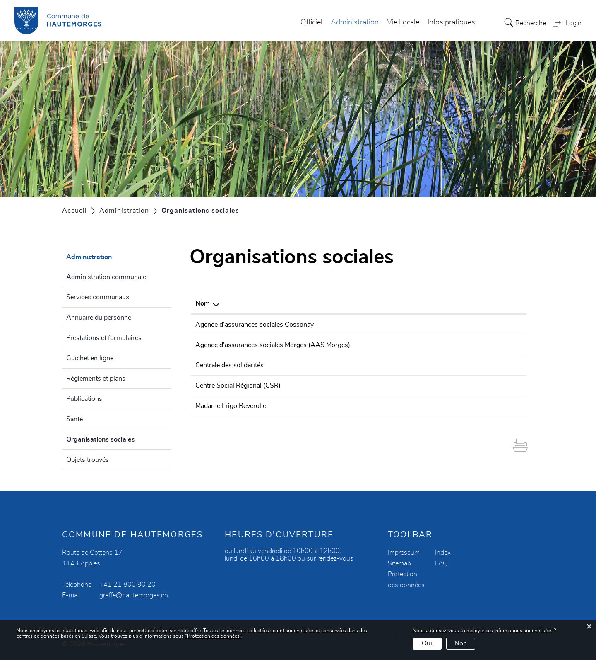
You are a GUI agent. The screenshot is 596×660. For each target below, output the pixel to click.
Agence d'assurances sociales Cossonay (254, 324)
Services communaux (97, 297)
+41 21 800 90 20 (127, 584)
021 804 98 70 (391, 324)
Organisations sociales (118, 438)
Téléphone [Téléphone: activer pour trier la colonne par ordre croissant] (384, 303)
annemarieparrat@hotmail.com (473, 406)
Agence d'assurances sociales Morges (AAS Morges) (272, 345)
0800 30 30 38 (391, 365)
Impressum (404, 552)
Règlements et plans (95, 378)
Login (574, 23)
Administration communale (106, 277)
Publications (84, 399)
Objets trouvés (87, 459)
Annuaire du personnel (99, 317)
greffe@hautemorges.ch (133, 595)
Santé (74, 419)
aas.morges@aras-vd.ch (463, 345)
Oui (427, 643)
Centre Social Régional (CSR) (238, 385)
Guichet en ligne (89, 358)
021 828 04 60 (391, 345)
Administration (355, 22)
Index (443, 552)
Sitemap (399, 563)
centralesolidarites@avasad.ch (472, 365)
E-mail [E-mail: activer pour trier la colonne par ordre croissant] (437, 303)
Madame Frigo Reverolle (230, 406)
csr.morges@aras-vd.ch (463, 385)
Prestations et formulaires (104, 338)
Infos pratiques (451, 22)
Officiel (311, 22)
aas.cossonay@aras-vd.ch (466, 324)
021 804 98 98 (391, 385)
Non (460, 643)
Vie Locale (403, 22)
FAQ (441, 563)
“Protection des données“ (213, 635)
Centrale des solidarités (229, 365)
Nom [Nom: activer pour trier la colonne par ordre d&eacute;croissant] (202, 303)
